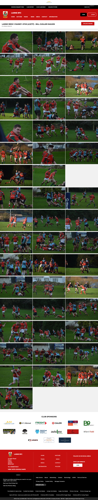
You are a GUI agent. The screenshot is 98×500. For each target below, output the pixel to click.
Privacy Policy (39, 481)
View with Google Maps (17, 469)
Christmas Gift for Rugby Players (63, 495)
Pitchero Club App (74, 491)
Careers (60, 477)
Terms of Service (82, 477)
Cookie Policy (49, 481)
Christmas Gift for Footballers (47, 495)
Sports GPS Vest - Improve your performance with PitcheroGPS (24, 495)
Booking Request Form (17, 7)
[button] (13, 16)
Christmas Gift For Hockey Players (81, 495)
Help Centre (39, 477)
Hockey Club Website (52, 491)
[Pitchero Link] (93, 8)
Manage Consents (60, 481)
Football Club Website (28, 491)
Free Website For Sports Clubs (14, 491)
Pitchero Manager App (85, 491)
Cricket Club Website (40, 491)
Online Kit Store (52, 7)
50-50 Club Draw (41, 7)
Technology (67, 477)
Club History (30, 7)
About (46, 477)
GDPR (74, 477)
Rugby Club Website (63, 491)
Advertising (53, 477)
